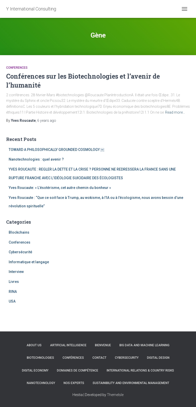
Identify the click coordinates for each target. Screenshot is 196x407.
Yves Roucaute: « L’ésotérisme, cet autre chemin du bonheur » (60, 188)
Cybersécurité (20, 252)
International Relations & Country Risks (140, 370)
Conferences (17, 67)
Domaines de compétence (77, 370)
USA (12, 301)
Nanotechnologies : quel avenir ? (36, 159)
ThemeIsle (115, 395)
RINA (13, 292)
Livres (14, 282)
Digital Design (158, 358)
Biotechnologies (40, 358)
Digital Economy (35, 370)
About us (34, 345)
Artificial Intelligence (68, 345)
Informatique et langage (29, 262)
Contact (99, 358)
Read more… (175, 112)
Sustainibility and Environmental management (131, 383)
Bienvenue (103, 345)
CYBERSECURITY (127, 358)
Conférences (73, 358)
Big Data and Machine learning (144, 345)
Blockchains (19, 232)
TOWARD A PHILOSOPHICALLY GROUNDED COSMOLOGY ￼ (56, 150)
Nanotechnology (41, 383)
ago (46, 120)
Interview (16, 272)
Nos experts (74, 383)
